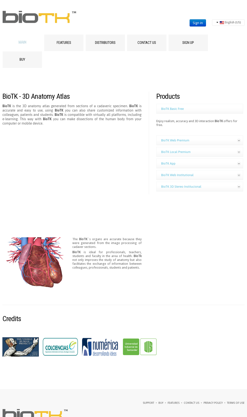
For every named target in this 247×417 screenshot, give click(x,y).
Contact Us (146, 42)
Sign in (198, 23)
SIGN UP (188, 42)
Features (64, 42)
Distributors (105, 42)
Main (22, 42)
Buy (22, 59)
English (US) (228, 22)
